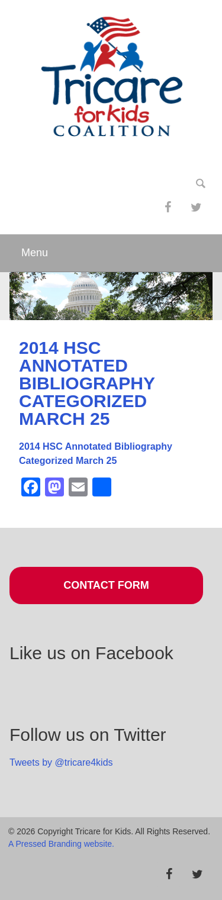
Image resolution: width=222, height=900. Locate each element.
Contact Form (106, 585)
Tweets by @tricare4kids (61, 762)
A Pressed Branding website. (61, 844)
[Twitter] (196, 207)
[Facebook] (167, 207)
